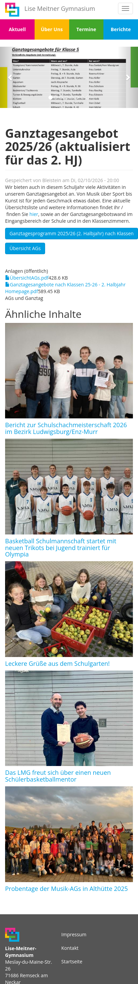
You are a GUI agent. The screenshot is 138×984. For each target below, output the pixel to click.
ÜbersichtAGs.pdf (29, 278)
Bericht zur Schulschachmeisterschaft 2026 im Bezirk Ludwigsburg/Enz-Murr (66, 428)
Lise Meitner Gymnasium (59, 8)
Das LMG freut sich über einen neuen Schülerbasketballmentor (58, 775)
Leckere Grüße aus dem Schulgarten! (57, 663)
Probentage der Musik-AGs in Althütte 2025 (66, 888)
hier (33, 214)
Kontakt (70, 948)
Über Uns (51, 29)
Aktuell (17, 29)
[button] (10, 77)
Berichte (121, 29)
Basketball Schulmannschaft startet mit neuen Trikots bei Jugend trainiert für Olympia (60, 548)
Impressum (73, 934)
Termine (86, 29)
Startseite (71, 961)
